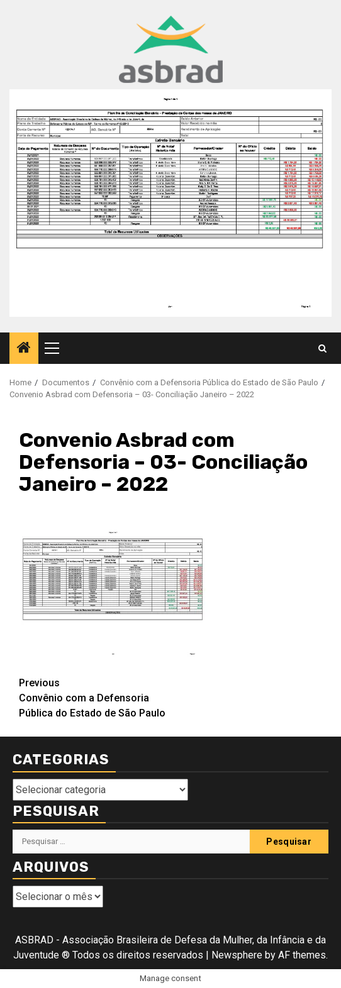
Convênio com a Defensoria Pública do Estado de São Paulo (94, 697)
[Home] (24, 349)
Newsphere (236, 955)
